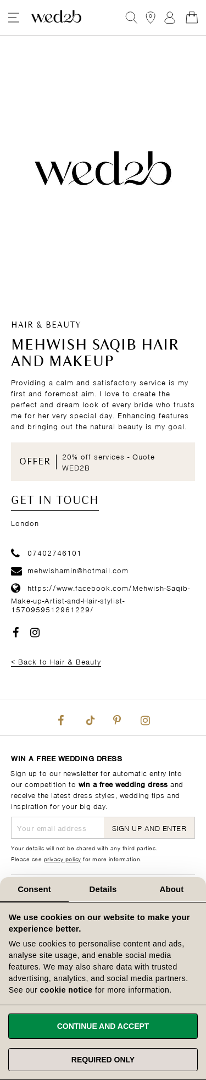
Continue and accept (103, 1026)
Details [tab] (103, 889)
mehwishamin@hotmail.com (70, 569)
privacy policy (62, 858)
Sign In (170, 18)
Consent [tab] (34, 889)
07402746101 (46, 552)
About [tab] (172, 889)
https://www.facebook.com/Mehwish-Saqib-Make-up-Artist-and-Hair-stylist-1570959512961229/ (100, 598)
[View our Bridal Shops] (150, 17)
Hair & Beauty (46, 325)
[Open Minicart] (191, 17)
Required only (103, 1059)
